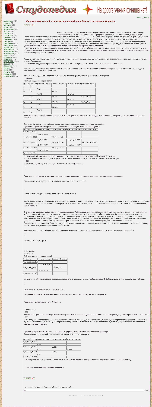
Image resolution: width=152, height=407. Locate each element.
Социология (8, 58)
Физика (6, 64)
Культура (7, 33)
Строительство (9, 62)
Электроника (8, 76)
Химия (6, 70)
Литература (8, 35)
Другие (6, 27)
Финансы (7, 68)
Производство (9, 53)
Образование (8, 45)
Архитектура (8, 21)
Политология (8, 49)
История (7, 31)
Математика (8, 39)
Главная (138, 17)
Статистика (8, 60)
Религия (6, 56)
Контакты (146, 17)
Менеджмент (8, 43)
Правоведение (9, 51)
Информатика (9, 29)
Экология (7, 72)
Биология (7, 23)
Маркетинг (7, 37)
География (7, 25)
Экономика (8, 74)
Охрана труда (8, 47)
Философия (8, 66)
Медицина (7, 41)
